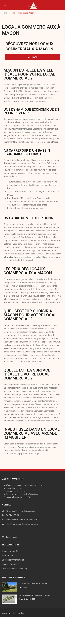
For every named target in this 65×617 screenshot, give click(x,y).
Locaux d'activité (9, 564)
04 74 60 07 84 (12, 515)
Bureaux (6, 555)
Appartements (8, 551)
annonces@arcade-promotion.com (22, 520)
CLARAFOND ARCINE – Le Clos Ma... (35, 595)
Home (4, 13)
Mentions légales (9, 537)
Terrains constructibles (12, 569)
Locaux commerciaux (11, 560)
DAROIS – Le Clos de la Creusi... (34, 584)
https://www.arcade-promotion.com (22, 524)
